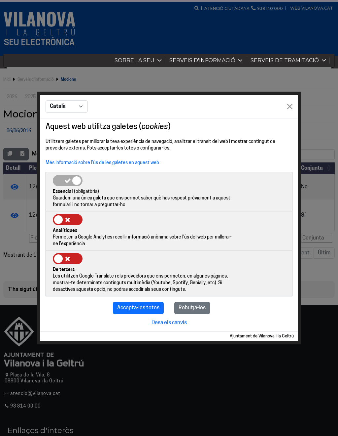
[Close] (290, 127)
